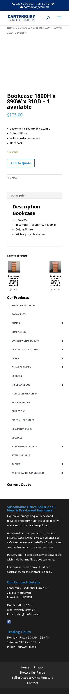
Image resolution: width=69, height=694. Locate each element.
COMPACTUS (19, 332)
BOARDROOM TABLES (24, 305)
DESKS (37, 358)
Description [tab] (18, 195)
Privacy (39, 667)
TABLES (37, 464)
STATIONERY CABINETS (37, 446)
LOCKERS (17, 376)
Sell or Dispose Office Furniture (32, 678)
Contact (32, 683)
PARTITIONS (19, 411)
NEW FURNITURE (21, 402)
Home (10, 27)
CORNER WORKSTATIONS (37, 340)
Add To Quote (21, 163)
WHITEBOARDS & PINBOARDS (37, 472)
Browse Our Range (32, 672)
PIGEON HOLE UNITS (23, 420)
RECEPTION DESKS (22, 428)
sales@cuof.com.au (27, 614)
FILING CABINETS (37, 367)
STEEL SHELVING (21, 455)
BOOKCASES (23, 27)
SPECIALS (17, 437)
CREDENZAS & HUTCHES (37, 349)
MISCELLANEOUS (37, 384)
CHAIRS (37, 323)
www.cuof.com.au (24, 609)
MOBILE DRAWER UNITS (25, 393)
